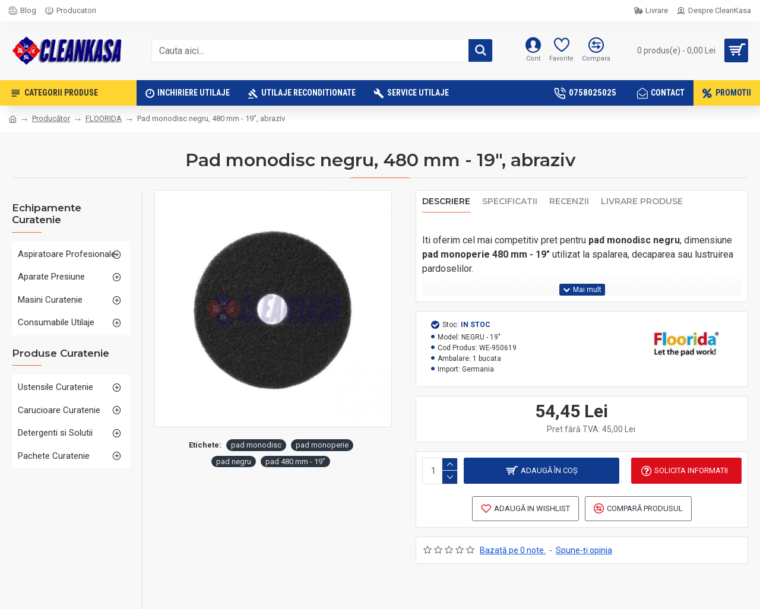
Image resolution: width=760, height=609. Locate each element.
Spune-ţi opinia (584, 551)
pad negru (233, 461)
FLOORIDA (104, 118)
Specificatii (509, 201)
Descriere (446, 201)
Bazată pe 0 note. (513, 551)
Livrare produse (642, 201)
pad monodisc (256, 444)
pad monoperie (322, 444)
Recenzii (569, 201)
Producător (51, 118)
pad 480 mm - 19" (295, 461)
